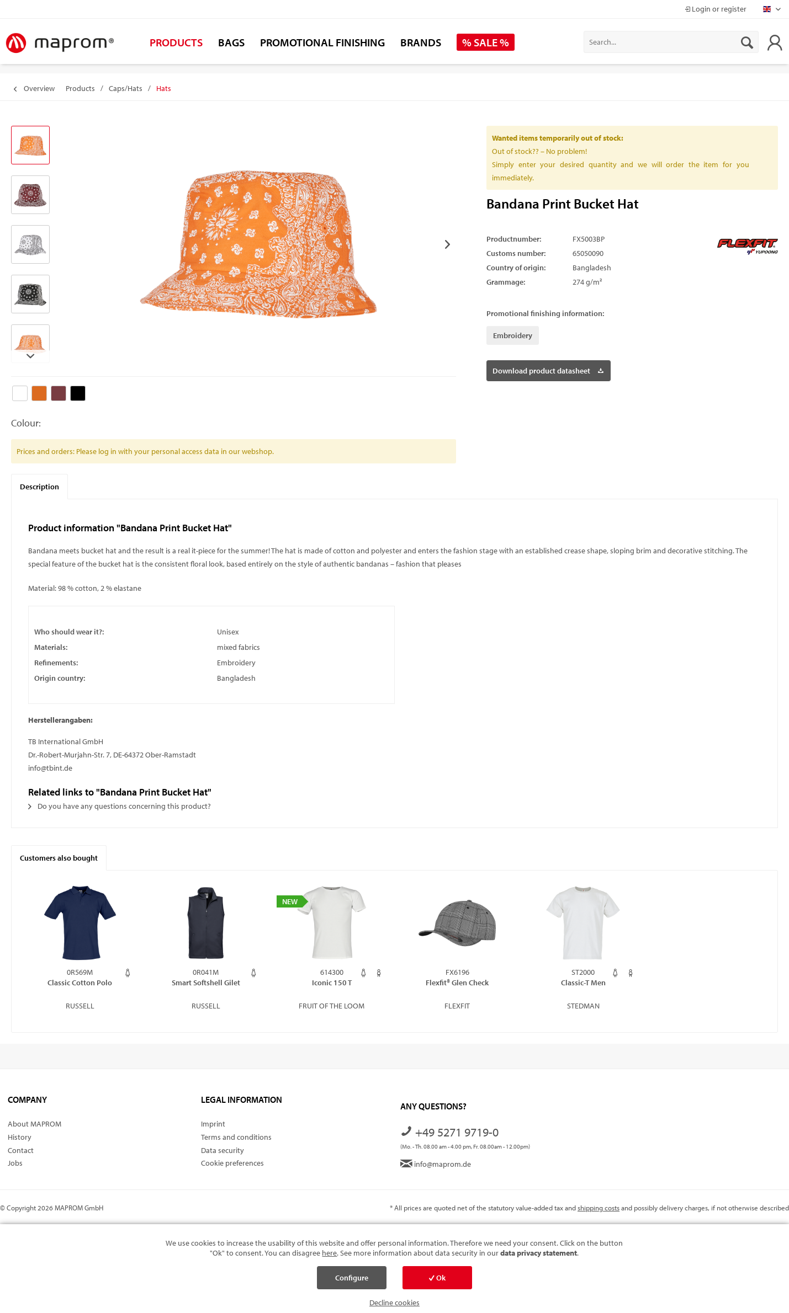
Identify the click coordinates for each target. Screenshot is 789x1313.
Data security (222, 1150)
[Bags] (231, 42)
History (19, 1137)
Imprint (213, 1124)
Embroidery (512, 335)
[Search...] (671, 42)
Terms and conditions (236, 1137)
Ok (437, 1278)
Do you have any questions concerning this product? (119, 806)
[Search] (747, 42)
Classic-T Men (583, 983)
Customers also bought (59, 858)
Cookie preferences (232, 1163)
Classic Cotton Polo (79, 983)
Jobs (15, 1163)
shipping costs (598, 1207)
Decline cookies (394, 1302)
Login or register (715, 9)
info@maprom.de (435, 1164)
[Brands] (421, 42)
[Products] (176, 42)
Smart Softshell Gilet (206, 983)
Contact (21, 1150)
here (329, 1253)
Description (39, 487)
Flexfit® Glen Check (457, 983)
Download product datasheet (548, 369)
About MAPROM (34, 1124)
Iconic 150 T (332, 983)
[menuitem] (671, 42)
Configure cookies (351, 1281)
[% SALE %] (485, 42)
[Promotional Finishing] (322, 42)
